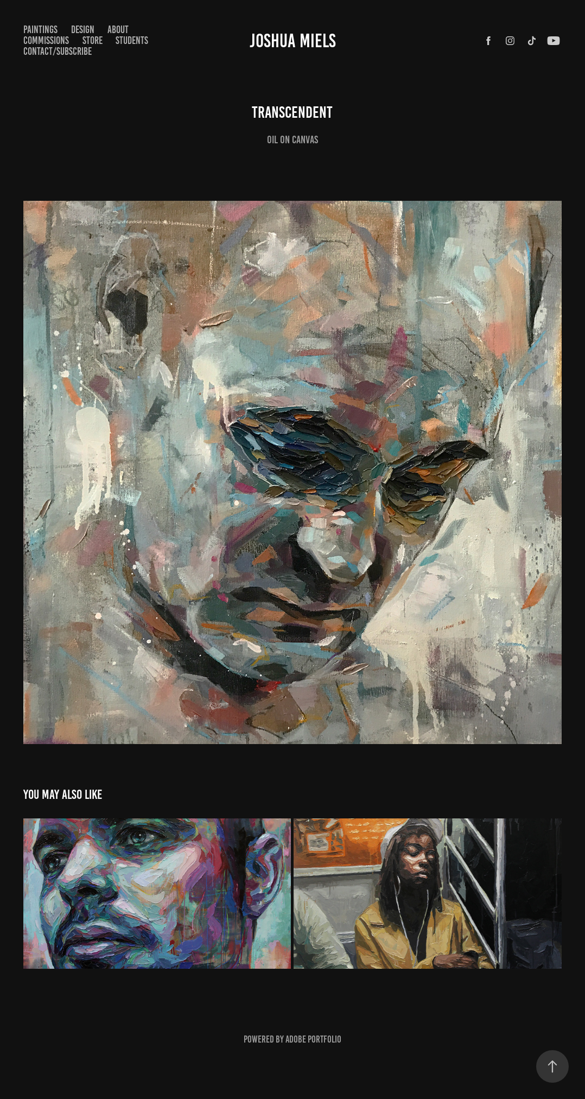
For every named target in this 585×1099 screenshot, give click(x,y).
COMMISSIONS (46, 40)
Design (82, 29)
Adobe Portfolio (313, 1039)
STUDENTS (132, 40)
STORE (92, 40)
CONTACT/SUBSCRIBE (57, 51)
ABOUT (118, 29)
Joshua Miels (293, 40)
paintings (40, 29)
